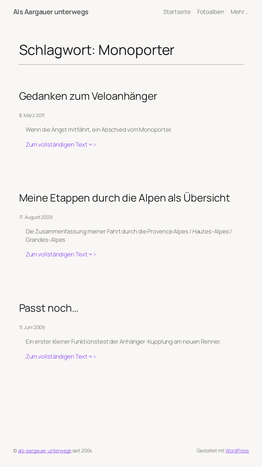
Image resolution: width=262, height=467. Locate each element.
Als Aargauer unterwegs (51, 11)
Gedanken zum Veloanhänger (88, 95)
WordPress (237, 450)
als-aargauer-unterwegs (45, 450)
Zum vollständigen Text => (61, 144)
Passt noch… (49, 307)
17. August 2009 (36, 217)
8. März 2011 (32, 115)
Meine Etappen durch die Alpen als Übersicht (124, 197)
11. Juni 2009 (32, 327)
